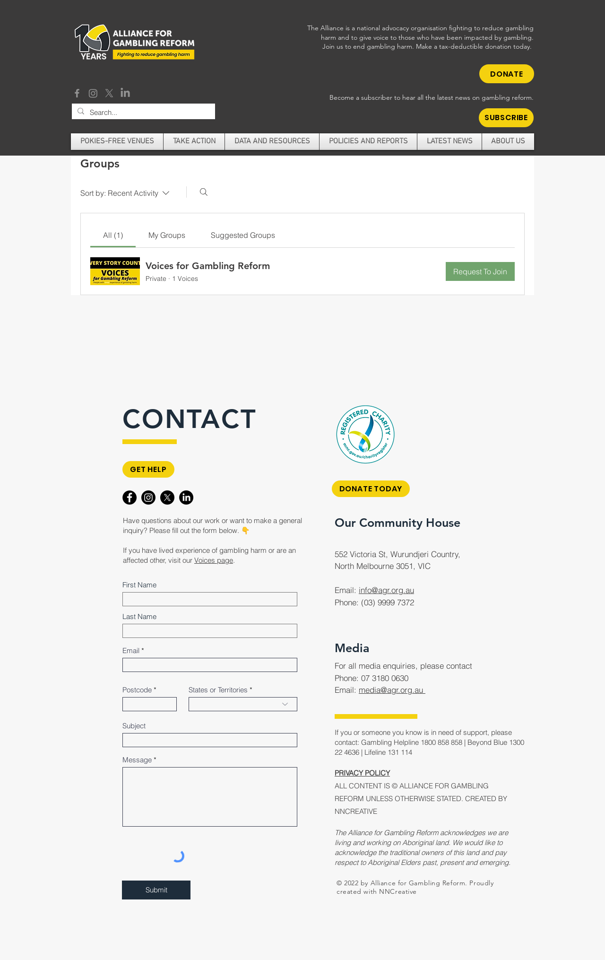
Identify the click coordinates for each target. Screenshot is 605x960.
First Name (139, 584)
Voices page (213, 560)
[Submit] (156, 890)
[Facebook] (77, 93)
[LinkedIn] (125, 93)
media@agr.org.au (392, 690)
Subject (134, 725)
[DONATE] (506, 73)
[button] (506, 117)
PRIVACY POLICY (362, 772)
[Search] (203, 192)
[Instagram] (93, 93)
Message (137, 759)
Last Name (139, 616)
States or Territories (218, 689)
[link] (113, 235)
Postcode (137, 689)
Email (130, 650)
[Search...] (142, 112)
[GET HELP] (148, 469)
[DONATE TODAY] (371, 488)
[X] (109, 93)
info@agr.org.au (386, 590)
